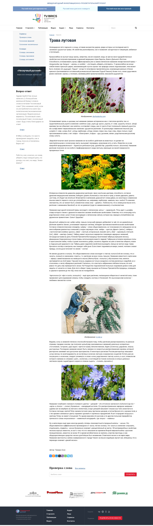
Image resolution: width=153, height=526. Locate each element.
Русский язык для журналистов (34, 9)
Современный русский (108, 19)
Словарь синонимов (26, 53)
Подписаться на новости (110, 519)
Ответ (22, 131)
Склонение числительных (28, 45)
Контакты (90, 29)
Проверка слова (25, 38)
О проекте (30, 29)
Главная (19, 29)
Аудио (62, 29)
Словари (21, 50)
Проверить (130, 475)
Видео (53, 29)
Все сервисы (80, 469)
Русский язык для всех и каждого (76, 9)
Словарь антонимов (26, 60)
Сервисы (79, 29)
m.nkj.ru (99, 338)
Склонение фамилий (26, 42)
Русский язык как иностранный (119, 9)
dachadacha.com (99, 117)
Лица (71, 29)
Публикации (43, 29)
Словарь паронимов (26, 57)
